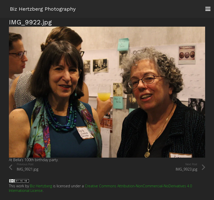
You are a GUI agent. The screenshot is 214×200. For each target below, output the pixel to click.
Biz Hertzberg (41, 186)
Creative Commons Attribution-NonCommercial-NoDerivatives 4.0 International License (100, 188)
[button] (208, 8)
